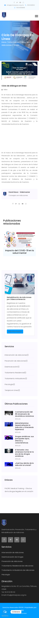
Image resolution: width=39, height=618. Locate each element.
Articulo (18, 419)
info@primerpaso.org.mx (14, 5)
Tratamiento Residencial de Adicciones (17, 566)
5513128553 (30, 5)
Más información (15, 331)
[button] (36, 15)
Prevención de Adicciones (12, 561)
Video (4, 90)
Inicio (4, 42)
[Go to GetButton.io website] (5, 616)
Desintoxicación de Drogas (12, 557)
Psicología (6, 574)
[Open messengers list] (5, 611)
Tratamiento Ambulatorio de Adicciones (18, 570)
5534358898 (19, 8)
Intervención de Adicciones (13, 552)
